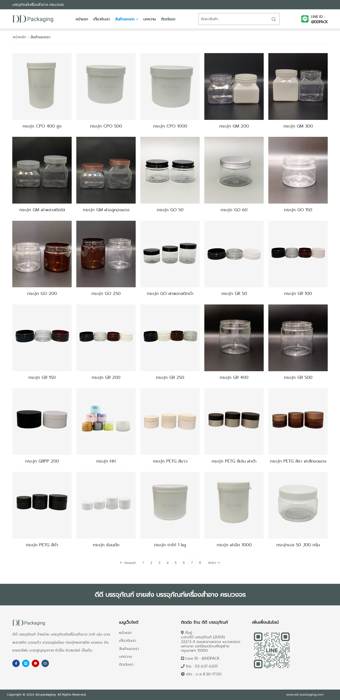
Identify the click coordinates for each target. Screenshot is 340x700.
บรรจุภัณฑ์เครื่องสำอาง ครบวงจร (38, 4)
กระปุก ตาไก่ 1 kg (170, 545)
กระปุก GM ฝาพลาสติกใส (42, 210)
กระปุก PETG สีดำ (42, 545)
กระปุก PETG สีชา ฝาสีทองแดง (298, 461)
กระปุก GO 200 (42, 294)
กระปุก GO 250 (106, 294)
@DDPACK (319, 22)
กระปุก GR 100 (298, 294)
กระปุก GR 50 (234, 294)
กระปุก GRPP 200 (42, 461)
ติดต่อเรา (168, 19)
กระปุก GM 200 (234, 126)
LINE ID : (318, 16)
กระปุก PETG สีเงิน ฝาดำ (234, 461)
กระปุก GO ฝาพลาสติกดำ (170, 294)
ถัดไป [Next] (214, 562)
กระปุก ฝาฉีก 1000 (234, 545)
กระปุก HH (106, 461)
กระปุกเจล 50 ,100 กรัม (298, 545)
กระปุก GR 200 (106, 377)
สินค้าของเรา (125, 19)
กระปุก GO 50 (170, 210)
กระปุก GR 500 (298, 377)
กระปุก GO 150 (298, 210)
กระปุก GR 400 (234, 377)
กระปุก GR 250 (170, 377)
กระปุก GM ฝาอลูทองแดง (106, 210)
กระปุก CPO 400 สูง (41, 126)
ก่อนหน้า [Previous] (128, 562)
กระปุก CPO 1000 (170, 126)
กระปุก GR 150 (42, 377)
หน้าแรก (82, 19)
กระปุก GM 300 (298, 126)
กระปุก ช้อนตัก (106, 545)
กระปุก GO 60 (234, 210)
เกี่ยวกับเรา (101, 19)
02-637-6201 (206, 666)
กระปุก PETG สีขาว (170, 461)
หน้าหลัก (19, 37)
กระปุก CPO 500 (106, 126)
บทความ (149, 19)
